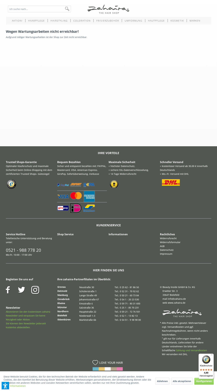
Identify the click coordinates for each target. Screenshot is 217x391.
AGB (162, 246)
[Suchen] (72, 9)
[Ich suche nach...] (39, 9)
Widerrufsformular (170, 242)
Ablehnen (162, 381)
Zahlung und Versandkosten (191, 350)
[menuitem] (42, 9)
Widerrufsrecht (168, 238)
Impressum (166, 253)
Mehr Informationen (15, 385)
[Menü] (212, 356)
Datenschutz (167, 249)
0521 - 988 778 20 (23, 250)
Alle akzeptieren (182, 381)
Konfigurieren (204, 381)
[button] (5, 385)
